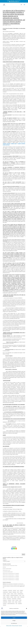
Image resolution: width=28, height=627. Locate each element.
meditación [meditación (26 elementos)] (9, 600)
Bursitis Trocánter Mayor (7, 568)
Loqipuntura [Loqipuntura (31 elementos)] (5, 600)
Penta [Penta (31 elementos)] (20, 600)
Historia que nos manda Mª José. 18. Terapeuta (11, 573)
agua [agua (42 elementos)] (18, 590)
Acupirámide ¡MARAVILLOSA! (8, 571)
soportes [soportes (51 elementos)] (19, 601)
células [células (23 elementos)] (4, 595)
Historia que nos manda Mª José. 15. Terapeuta (11, 578)
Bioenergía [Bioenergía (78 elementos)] (14, 592)
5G (13, 583)
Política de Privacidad (15, 625)
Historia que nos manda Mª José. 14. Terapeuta (11, 579)
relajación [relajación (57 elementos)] (9, 601)
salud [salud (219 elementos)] (13, 601)
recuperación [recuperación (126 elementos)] (5, 601)
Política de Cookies (9, 625)
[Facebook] (12, 548)
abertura (18, 586)
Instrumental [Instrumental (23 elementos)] (9, 598)
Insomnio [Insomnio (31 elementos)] (4, 598)
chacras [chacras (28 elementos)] (12, 593)
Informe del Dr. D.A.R (6, 570)
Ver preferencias (14, 623)
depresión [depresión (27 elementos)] (7, 595)
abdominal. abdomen (10, 585)
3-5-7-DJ (18, 583)
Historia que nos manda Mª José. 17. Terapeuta (11, 574)
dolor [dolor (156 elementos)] (23, 595)
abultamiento (11, 583)
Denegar (14, 620)
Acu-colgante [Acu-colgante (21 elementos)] (5, 590)
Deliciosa (4, 567)
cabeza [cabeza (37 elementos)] (21, 592)
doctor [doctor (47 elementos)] (20, 595)
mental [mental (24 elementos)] (13, 600)
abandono (8, 586)
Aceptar (14, 617)
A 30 (14, 583)
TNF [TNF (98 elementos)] (16, 603)
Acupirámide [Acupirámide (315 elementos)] (10, 590)
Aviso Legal (20, 625)
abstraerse (15, 586)
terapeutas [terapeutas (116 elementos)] (4, 603)
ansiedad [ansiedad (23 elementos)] (10, 592)
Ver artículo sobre (14, 143)
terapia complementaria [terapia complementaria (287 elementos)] (11, 603)
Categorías (4, 559)
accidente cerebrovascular (21, 585)
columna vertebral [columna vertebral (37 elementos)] (20, 593)
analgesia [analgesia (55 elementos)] (21, 590)
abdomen (4, 583)
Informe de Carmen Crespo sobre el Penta (10, 565)
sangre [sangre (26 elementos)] (16, 601)
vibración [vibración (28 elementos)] (4, 605)
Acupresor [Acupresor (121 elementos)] (14, 590)
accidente (23, 586)
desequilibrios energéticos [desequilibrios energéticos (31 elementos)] (14, 595)
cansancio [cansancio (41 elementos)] (4, 593)
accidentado (12, 586)
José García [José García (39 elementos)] (19, 598)
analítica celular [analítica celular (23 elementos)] (5, 592)
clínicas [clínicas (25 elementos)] (15, 593)
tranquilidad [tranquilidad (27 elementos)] (20, 603)
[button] (26, 608)
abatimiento (5, 586)
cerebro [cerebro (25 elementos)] (8, 593)
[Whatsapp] (14, 548)
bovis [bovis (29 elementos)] (18, 592)
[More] (16, 548)
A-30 (3, 587)
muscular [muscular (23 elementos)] (17, 600)
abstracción (21, 583)
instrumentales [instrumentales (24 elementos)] (14, 598)
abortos (7, 583)
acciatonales (5, 585)
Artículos (9, 25)
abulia (16, 583)
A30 (20, 586)
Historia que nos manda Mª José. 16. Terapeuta (11, 576)
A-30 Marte (15, 585)
